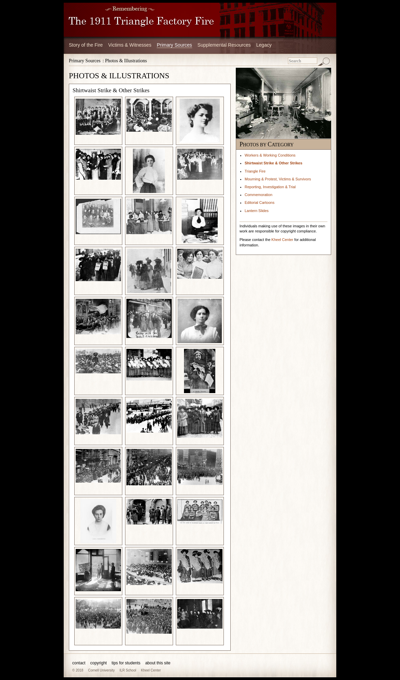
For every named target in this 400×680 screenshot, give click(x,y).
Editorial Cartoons (259, 202)
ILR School (128, 670)
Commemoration (258, 195)
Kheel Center (282, 240)
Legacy (264, 45)
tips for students (125, 663)
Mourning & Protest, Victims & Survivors (278, 179)
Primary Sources (174, 45)
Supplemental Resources (224, 45)
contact (79, 663)
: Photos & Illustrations (125, 60)
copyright (98, 663)
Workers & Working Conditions (270, 155)
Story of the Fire (86, 45)
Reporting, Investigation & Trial (270, 187)
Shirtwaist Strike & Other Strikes (273, 163)
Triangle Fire (255, 171)
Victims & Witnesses (130, 45)
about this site (157, 663)
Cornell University (101, 670)
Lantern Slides (256, 211)
